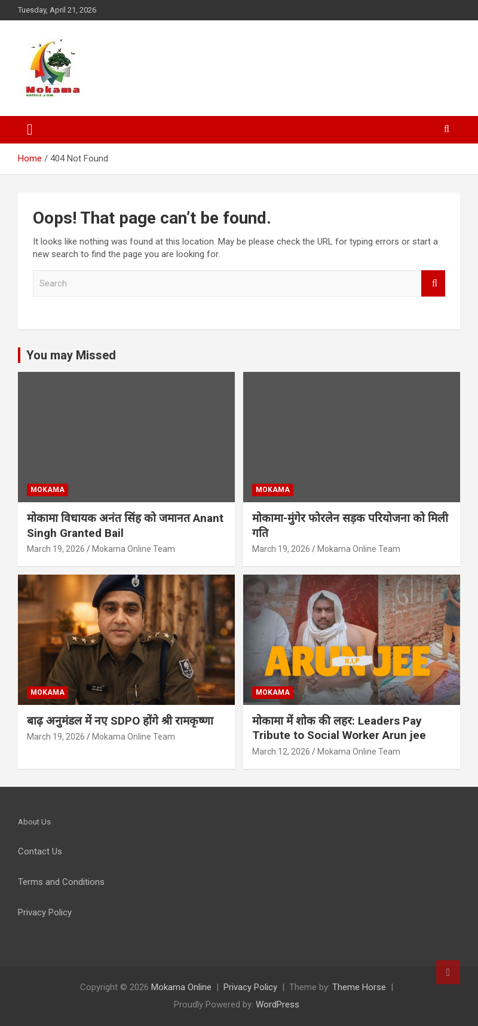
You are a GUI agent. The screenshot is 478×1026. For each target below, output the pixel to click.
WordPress (277, 1004)
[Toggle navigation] (30, 129)
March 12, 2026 (281, 751)
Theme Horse (359, 987)
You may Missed (71, 355)
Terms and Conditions (61, 882)
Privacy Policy (250, 987)
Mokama (47, 489)
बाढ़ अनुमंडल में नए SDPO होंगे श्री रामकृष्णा (120, 721)
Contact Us (40, 851)
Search (433, 283)
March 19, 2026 (56, 549)
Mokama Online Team (133, 549)
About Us (34, 821)
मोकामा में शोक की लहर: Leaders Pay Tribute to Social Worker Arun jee (339, 728)
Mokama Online (181, 987)
